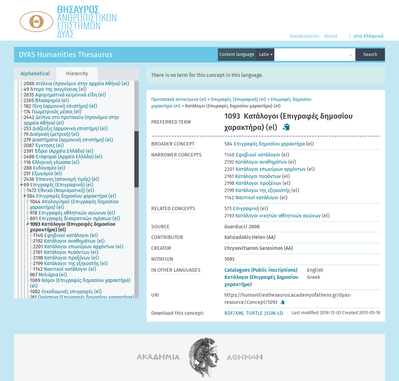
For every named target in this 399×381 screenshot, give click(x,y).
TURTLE (254, 313)
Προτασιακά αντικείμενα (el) (178, 99)
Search (370, 54)
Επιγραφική (241, 208)
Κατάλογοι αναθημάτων (255, 162)
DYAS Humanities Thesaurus (66, 54)
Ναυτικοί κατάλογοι (251, 197)
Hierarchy (77, 74)
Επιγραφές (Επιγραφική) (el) (238, 99)
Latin (266, 54)
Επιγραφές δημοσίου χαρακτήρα (264, 144)
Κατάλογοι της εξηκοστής (257, 190)
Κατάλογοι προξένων (252, 183)
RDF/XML (234, 313)
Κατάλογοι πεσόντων (252, 176)
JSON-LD (273, 313)
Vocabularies (304, 36)
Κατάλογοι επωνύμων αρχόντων (265, 169)
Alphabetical (35, 74)
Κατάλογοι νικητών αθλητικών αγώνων (272, 216)
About (331, 36)
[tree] (76, 189)
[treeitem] (79, 84)
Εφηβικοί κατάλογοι (252, 155)
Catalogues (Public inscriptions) (260, 270)
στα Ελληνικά (368, 36)
